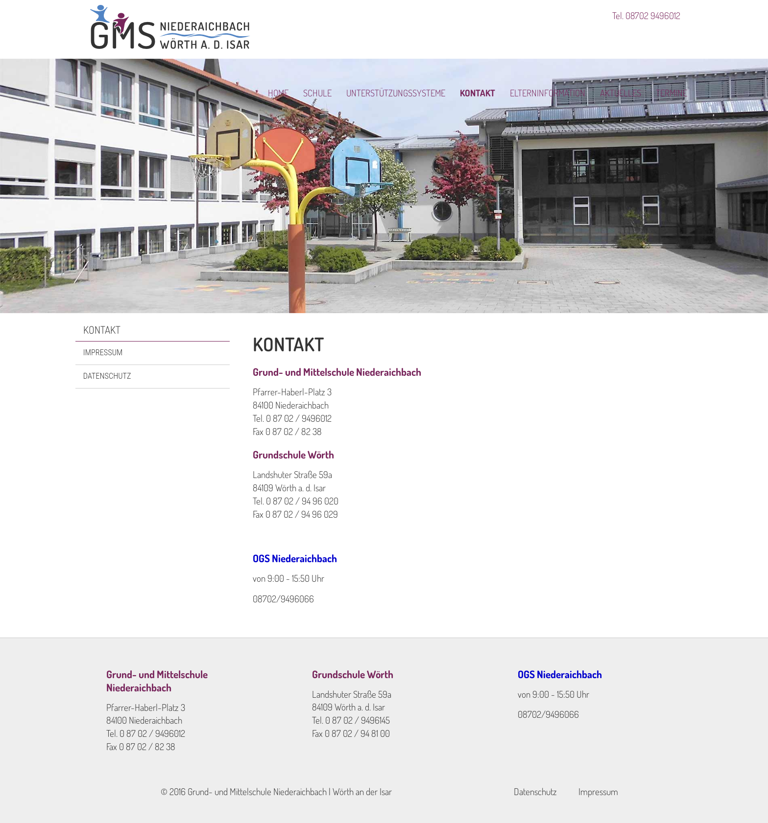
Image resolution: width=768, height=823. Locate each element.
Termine (683, 40)
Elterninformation (556, 40)
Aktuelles (631, 40)
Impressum (102, 352)
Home (279, 40)
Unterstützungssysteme (400, 40)
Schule (319, 40)
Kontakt (484, 40)
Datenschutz (107, 376)
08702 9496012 (652, 16)
